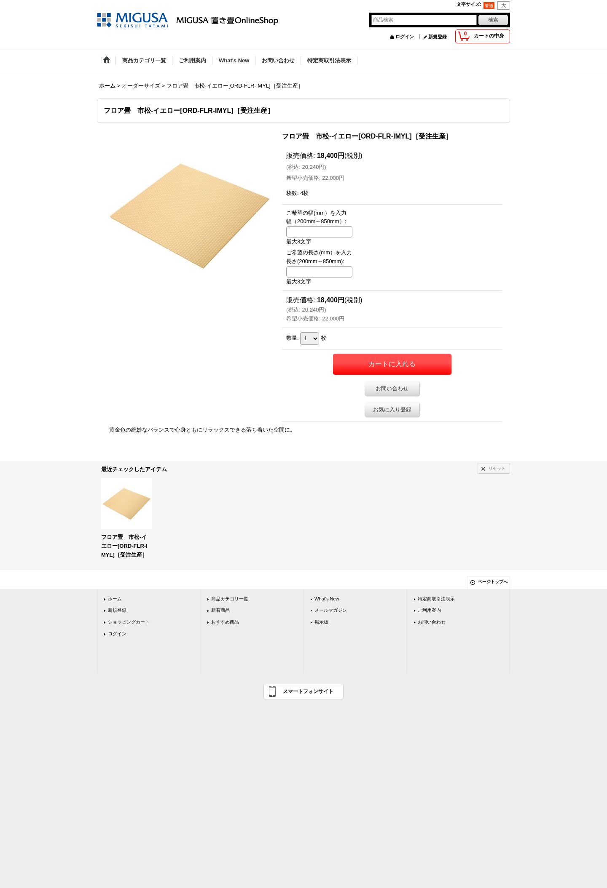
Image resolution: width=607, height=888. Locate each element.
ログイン (404, 36)
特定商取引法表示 (436, 598)
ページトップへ (493, 581)
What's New (326, 598)
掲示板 (321, 621)
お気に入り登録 (392, 409)
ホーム (115, 598)
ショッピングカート (129, 621)
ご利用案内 (429, 610)
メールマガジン (330, 610)
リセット (497, 468)
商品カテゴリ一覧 (229, 598)
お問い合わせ (392, 388)
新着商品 (220, 610)
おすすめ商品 (225, 621)
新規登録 (437, 36)
